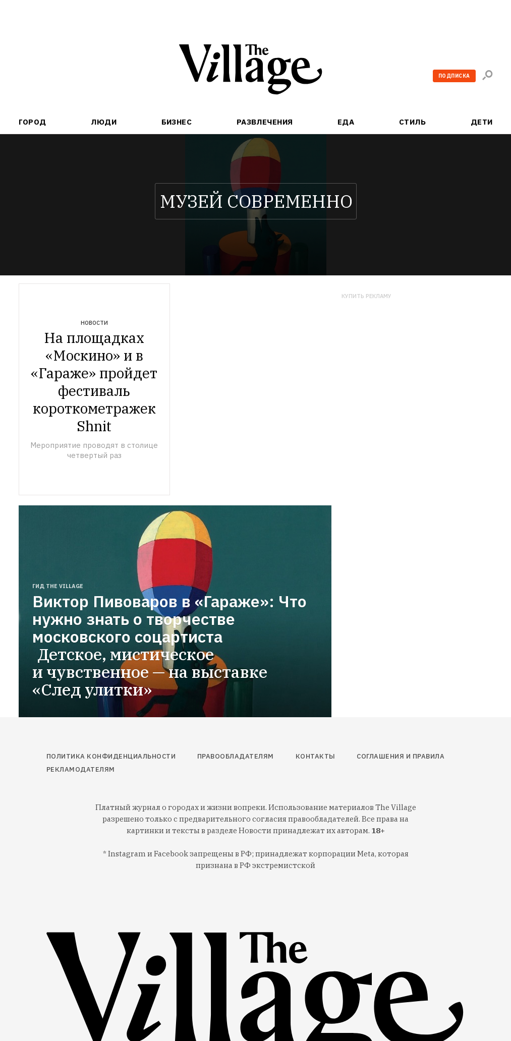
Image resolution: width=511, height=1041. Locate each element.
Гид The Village (57, 586)
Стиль (412, 122)
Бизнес (176, 122)
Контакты (315, 756)
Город (32, 122)
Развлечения (265, 122)
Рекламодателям (80, 769)
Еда (345, 122)
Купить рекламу (366, 296)
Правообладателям (235, 756)
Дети (482, 122)
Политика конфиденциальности (111, 756)
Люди (104, 122)
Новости (94, 322)
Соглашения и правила (400, 756)
